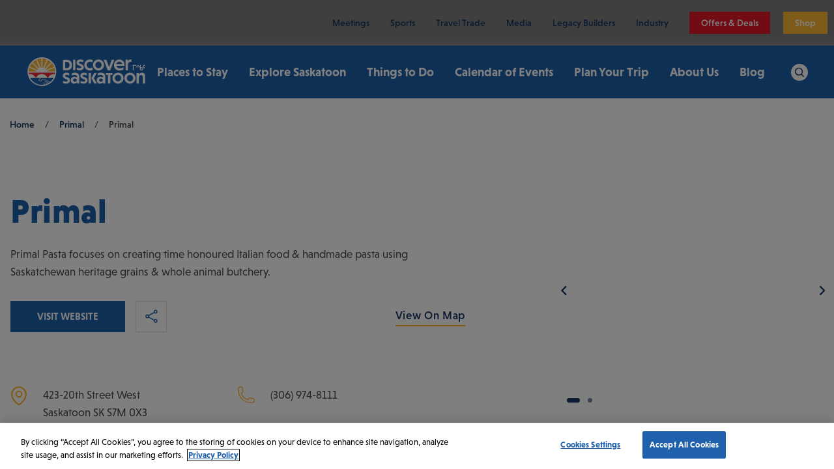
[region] (417, 446)
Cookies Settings (590, 444)
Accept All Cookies (684, 444)
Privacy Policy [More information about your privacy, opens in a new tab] (213, 455)
